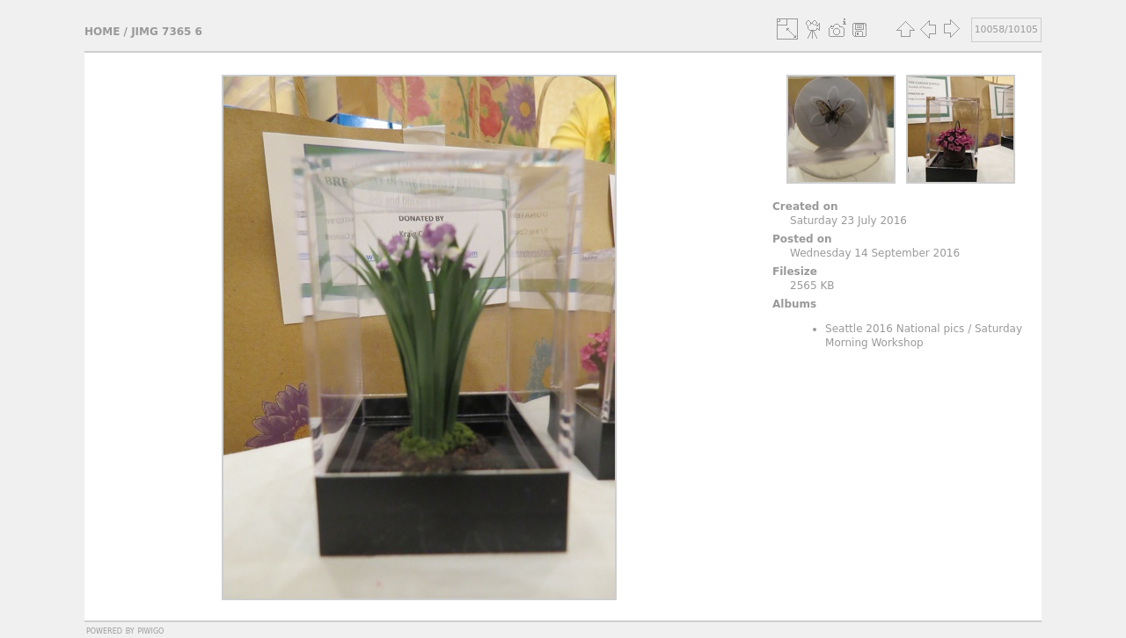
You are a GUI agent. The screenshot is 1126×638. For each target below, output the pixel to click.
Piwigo (150, 630)
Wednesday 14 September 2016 (875, 253)
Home (102, 31)
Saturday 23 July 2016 (848, 220)
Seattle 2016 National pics (894, 329)
